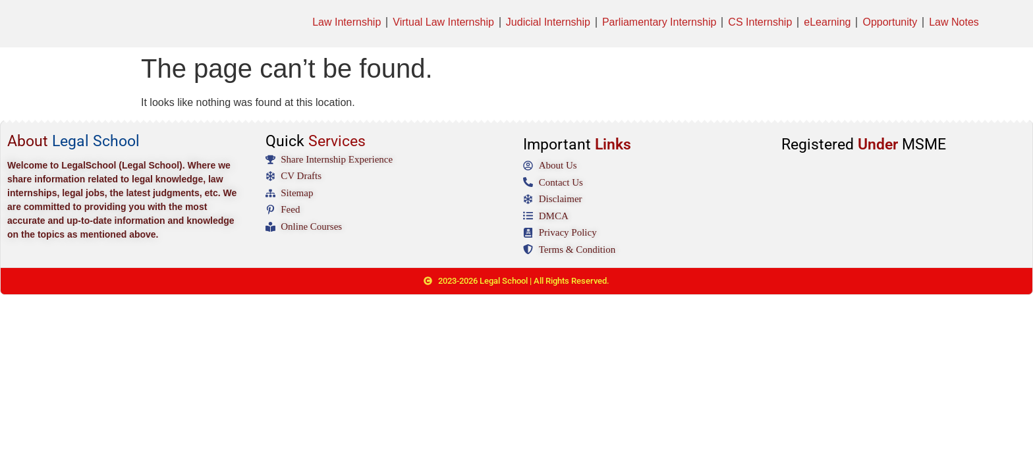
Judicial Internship (548, 22)
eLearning (827, 22)
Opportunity (889, 22)
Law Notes (954, 22)
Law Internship (346, 22)
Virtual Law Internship (443, 22)
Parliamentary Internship (659, 22)
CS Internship (760, 22)
